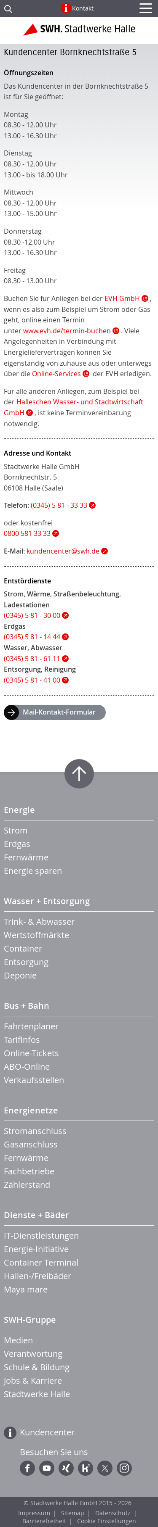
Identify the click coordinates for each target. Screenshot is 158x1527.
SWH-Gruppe (30, 1319)
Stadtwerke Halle (37, 1394)
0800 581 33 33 (27, 533)
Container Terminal (41, 1262)
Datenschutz (113, 1513)
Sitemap (72, 1513)
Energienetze (31, 1110)
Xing (66, 1468)
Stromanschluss (35, 1131)
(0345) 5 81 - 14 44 (32, 636)
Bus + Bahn (26, 1005)
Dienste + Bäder (36, 1215)
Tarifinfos (22, 1039)
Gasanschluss (31, 1144)
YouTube (46, 1468)
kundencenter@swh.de (63, 551)
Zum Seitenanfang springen (79, 774)
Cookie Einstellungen (106, 1521)
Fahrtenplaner (31, 1026)
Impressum (34, 1513)
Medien (18, 1340)
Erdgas (17, 843)
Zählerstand (27, 1184)
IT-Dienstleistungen (41, 1235)
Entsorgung (26, 962)
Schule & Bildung (37, 1367)
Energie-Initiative (36, 1249)
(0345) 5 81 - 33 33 (59, 505)
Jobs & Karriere (33, 1380)
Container (23, 948)
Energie (19, 809)
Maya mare (26, 1289)
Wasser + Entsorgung (47, 901)
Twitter (104, 1468)
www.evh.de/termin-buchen (67, 330)
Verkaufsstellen (34, 1080)
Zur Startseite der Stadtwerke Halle (79, 33)
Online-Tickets (31, 1053)
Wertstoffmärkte (36, 935)
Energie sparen (33, 870)
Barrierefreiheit (44, 1521)
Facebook (27, 1468)
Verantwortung (33, 1353)
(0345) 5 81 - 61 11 (32, 658)
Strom (16, 830)
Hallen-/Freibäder (37, 1276)
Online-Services (56, 373)
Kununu (85, 1468)
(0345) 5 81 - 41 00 (32, 680)
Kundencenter (47, 1432)
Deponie (20, 975)
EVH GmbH (122, 298)
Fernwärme (26, 857)
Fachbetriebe (29, 1171)
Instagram (124, 1468)
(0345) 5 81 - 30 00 (32, 615)
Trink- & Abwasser (39, 921)
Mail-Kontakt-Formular (59, 712)
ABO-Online (27, 1066)
